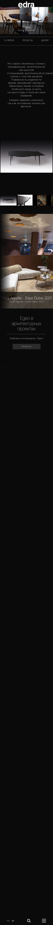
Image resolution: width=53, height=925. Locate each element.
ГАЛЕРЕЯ (9, 40)
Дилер (45, 40)
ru (11, 920)
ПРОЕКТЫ (27, 40)
